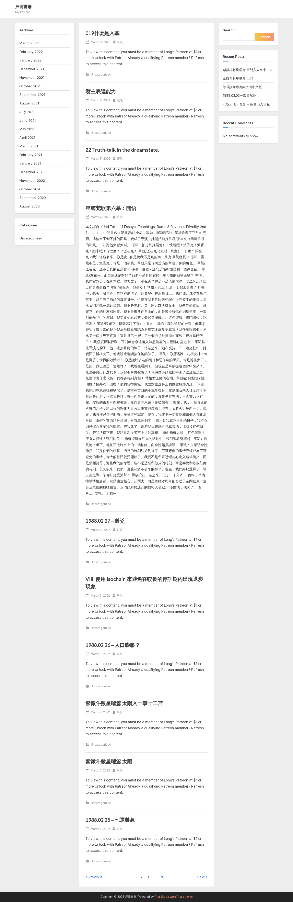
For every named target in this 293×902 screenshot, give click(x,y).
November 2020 (32, 181)
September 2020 (32, 198)
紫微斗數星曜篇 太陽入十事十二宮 (124, 703)
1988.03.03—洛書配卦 (239, 95)
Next (200, 877)
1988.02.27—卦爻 (105, 521)
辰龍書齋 (23, 6)
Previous (96, 877)
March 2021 (28, 146)
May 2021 (27, 129)
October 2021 (30, 86)
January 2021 (30, 163)
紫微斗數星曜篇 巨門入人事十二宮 (248, 70)
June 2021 (27, 121)
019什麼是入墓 (102, 33)
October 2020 (30, 189)
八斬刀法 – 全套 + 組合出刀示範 (246, 104)
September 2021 (32, 95)
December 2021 (31, 69)
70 (162, 877)
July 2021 (27, 112)
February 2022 (31, 52)
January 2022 (30, 60)
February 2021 (30, 155)
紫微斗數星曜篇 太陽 (108, 761)
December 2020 (32, 172)
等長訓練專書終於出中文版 (242, 87)
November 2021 (31, 78)
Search (229, 30)
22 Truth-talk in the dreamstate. (122, 150)
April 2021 (27, 138)
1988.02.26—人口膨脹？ (112, 645)
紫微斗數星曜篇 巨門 (238, 78)
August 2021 (29, 103)
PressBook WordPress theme (174, 896)
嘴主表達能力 (100, 91)
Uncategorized (101, 74)
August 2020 (29, 206)
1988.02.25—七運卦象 (110, 820)
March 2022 (29, 43)
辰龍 (120, 42)
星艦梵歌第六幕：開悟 (110, 208)
